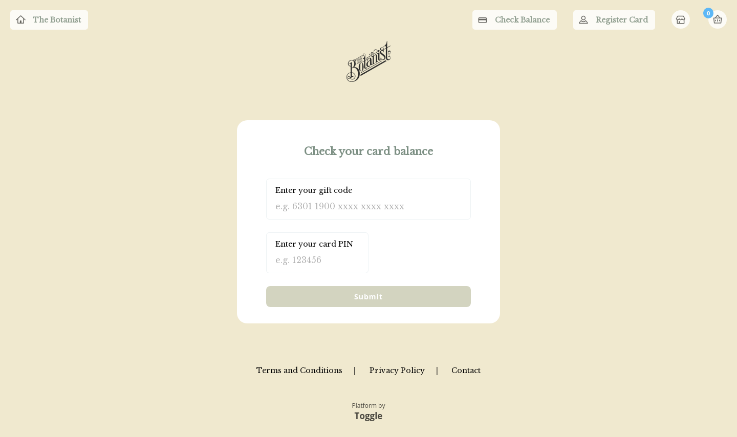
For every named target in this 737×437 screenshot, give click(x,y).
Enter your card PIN (314, 244)
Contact (466, 370)
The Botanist (57, 20)
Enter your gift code (313, 190)
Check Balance (522, 20)
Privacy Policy (397, 370)
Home (681, 20)
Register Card (622, 20)
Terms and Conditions (299, 370)
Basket (717, 19)
